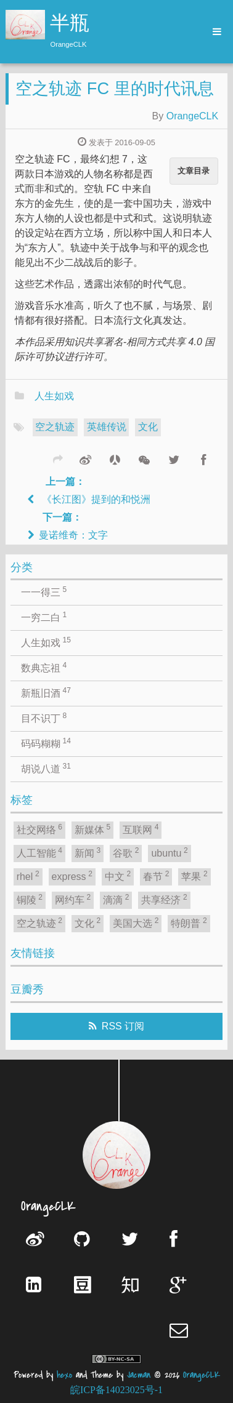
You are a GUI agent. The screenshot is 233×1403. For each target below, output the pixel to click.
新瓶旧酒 (46, 692)
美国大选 (135, 922)
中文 (118, 875)
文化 (148, 427)
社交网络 (39, 829)
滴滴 (116, 899)
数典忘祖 (44, 667)
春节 (156, 875)
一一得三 (44, 591)
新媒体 (92, 829)
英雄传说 (106, 427)
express (72, 875)
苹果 (194, 875)
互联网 (140, 829)
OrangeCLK (192, 116)
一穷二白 (44, 616)
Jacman (138, 1375)
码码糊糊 (46, 743)
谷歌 (126, 852)
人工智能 (39, 852)
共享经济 (164, 899)
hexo (64, 1375)
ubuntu (169, 852)
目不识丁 (44, 717)
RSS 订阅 (123, 1026)
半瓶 (69, 25)
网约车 (73, 899)
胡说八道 (46, 768)
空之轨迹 (55, 427)
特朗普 (188, 922)
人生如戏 (54, 396)
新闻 (87, 852)
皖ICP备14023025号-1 (116, 1390)
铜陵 (30, 899)
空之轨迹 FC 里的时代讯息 (114, 88)
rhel (28, 875)
